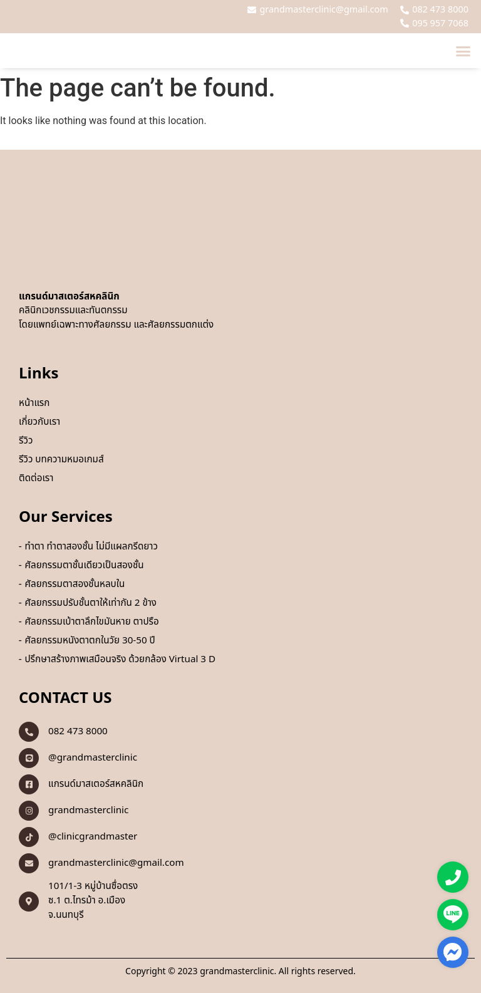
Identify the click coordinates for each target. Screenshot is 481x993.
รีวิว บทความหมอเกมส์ (61, 460)
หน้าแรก (34, 403)
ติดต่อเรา (36, 478)
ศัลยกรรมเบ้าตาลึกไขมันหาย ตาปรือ (91, 622)
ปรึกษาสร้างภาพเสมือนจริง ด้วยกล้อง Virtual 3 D (119, 659)
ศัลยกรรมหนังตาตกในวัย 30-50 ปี (89, 641)
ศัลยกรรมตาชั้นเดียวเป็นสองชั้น (83, 565)
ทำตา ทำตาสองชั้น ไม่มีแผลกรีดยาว (91, 547)
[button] (463, 51)
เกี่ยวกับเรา (39, 422)
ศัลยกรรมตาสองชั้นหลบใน (74, 584)
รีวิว (26, 441)
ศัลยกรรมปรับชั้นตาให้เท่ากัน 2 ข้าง (90, 603)
